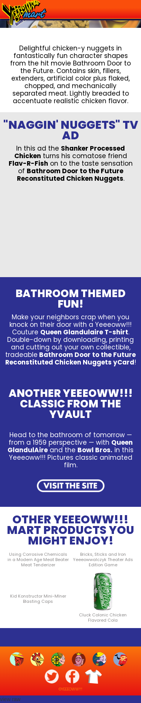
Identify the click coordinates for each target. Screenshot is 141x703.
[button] (130, 8)
